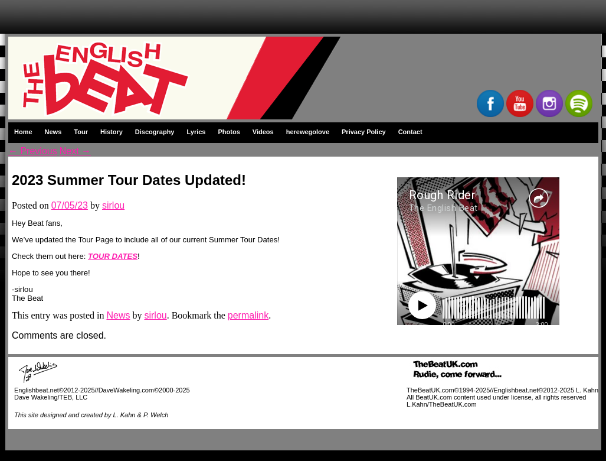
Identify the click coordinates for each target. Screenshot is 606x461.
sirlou (113, 205)
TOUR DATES (112, 256)
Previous (32, 151)
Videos (263, 131)
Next (75, 151)
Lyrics (195, 131)
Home (23, 131)
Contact (410, 131)
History (111, 131)
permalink (248, 315)
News (53, 131)
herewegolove (307, 131)
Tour (81, 131)
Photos (229, 131)
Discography (155, 131)
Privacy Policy (364, 131)
